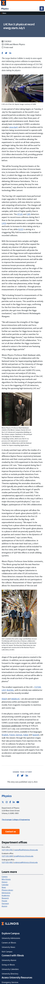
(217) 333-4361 (7, 862)
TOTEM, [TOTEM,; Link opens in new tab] (37, 687)
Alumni (4, 906)
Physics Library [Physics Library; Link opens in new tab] (7, 890)
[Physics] (5, 8)
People (4, 901)
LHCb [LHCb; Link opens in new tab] (4, 223)
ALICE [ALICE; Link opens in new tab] (20, 229)
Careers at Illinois (9, 942)
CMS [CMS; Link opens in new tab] (28, 214)
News (4, 13)
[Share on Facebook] (2, 53)
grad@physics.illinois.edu (23, 856)
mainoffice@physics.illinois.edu (26, 850)
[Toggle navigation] (42, 8)
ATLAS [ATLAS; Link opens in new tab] (20, 214)
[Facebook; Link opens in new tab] (10, 802)
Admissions (6, 893)
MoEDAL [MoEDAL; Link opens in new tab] (10, 690)
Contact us (10, 831)
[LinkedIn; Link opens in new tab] (14, 802)
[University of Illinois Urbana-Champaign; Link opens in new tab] (3, 3)
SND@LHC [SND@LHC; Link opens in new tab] (15, 698)
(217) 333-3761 (7, 850)
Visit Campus (7, 951)
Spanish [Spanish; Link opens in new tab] (35, 734)
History (4, 882)
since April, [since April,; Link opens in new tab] (13, 127)
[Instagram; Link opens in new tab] (7, 802)
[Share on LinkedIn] (10, 53)
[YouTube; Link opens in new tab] (18, 802)
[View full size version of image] (22, 88)
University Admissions (11, 938)
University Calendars (10, 969)
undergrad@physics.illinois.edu (26, 862)
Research (5, 898)
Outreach (5, 903)
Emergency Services (10, 982)
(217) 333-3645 (7, 856)
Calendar (5, 884)
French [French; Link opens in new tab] (12, 734)
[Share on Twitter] (6, 53)
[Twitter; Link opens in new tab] (3, 802)
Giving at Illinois (8, 964)
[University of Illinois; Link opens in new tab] (10, 923)
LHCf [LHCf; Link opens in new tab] (4, 690)
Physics (7, 796)
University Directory (10, 973)
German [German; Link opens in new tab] (19, 734)
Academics (6, 895)
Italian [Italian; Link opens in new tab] (25, 734)
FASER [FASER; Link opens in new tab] (4, 698)
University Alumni (9, 960)
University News (8, 947)
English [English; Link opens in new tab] (5, 734)
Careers (4, 876)
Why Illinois (6, 879)
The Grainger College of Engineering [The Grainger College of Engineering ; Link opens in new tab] (16, 819)
